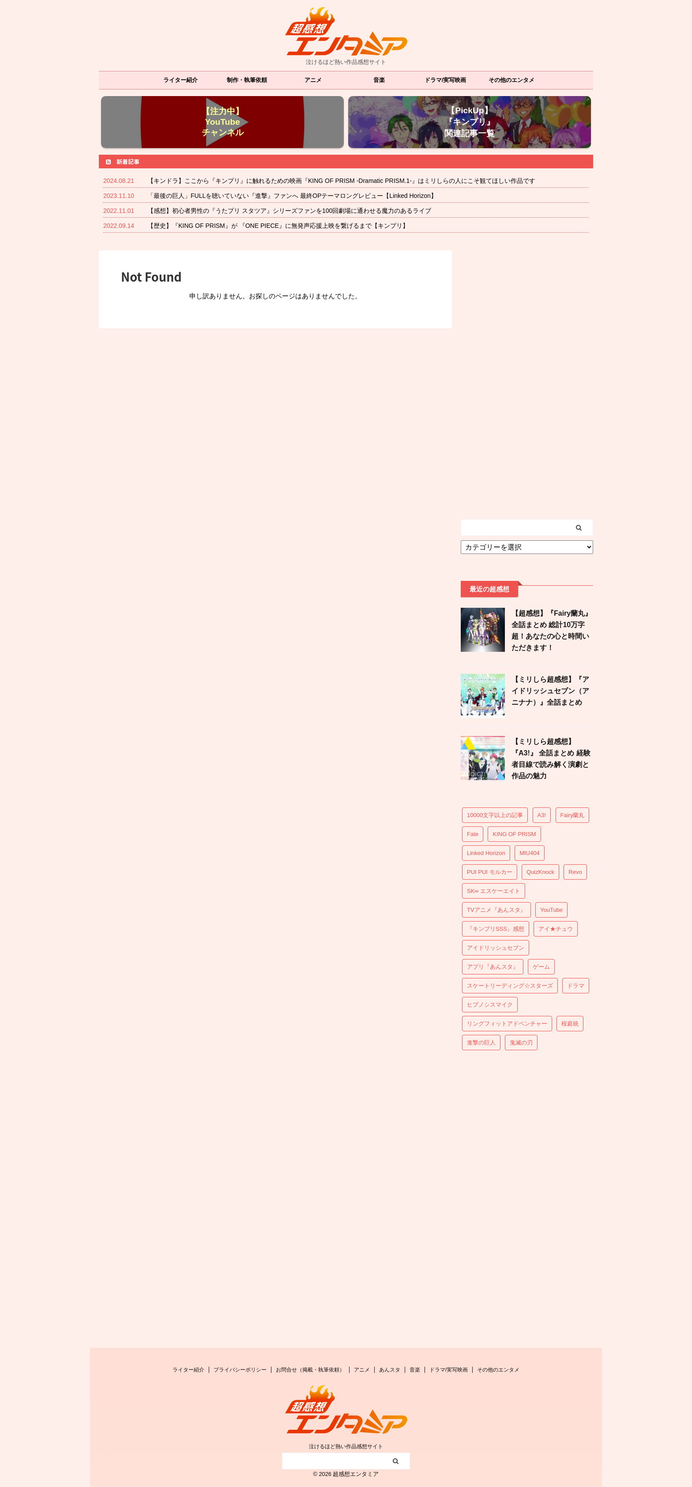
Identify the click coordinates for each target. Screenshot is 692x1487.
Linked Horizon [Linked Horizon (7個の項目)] (486, 853)
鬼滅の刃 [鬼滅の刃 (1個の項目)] (521, 1042)
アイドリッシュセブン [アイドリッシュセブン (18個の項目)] (495, 947)
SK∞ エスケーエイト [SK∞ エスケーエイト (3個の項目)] (493, 891)
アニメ (313, 80)
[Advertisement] (527, 382)
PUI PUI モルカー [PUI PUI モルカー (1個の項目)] (489, 872)
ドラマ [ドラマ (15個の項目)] (575, 985)
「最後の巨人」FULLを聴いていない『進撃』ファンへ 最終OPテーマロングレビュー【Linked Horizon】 (292, 195)
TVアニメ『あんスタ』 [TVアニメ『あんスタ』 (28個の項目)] (496, 910)
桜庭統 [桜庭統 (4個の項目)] (570, 1023)
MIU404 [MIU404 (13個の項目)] (529, 853)
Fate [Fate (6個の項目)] (472, 834)
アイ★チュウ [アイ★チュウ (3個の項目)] (555, 929)
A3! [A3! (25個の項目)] (542, 815)
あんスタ (389, 1370)
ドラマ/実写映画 (445, 80)
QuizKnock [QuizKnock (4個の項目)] (540, 872)
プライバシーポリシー (240, 1370)
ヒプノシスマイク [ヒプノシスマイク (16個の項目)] (490, 1004)
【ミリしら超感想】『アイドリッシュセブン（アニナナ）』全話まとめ (550, 691)
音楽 (379, 80)
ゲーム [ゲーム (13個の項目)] (541, 966)
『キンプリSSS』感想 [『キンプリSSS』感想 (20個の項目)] (495, 929)
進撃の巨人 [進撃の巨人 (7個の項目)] (481, 1042)
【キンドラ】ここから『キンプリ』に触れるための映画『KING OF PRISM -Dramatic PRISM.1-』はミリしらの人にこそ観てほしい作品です (341, 180)
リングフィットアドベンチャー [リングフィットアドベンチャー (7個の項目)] (507, 1023)
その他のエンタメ (511, 80)
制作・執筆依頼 (247, 80)
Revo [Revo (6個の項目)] (575, 872)
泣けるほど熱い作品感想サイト (346, 1446)
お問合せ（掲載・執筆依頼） (310, 1370)
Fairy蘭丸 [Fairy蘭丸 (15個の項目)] (572, 815)
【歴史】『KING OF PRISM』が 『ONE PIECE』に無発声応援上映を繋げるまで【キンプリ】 (278, 225)
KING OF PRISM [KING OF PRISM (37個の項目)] (514, 834)
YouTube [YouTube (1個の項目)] (551, 910)
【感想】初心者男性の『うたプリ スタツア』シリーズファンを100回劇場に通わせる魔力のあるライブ (289, 210)
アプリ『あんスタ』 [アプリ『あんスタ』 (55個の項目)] (493, 966)
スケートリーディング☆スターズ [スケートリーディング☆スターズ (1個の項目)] (510, 985)
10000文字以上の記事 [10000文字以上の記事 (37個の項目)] (495, 815)
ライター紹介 (180, 80)
